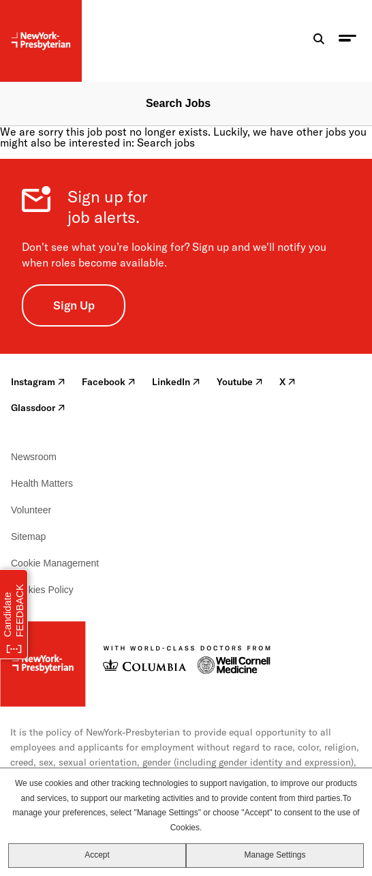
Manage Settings (274, 855)
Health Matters (42, 483)
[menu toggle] (347, 41)
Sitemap (28, 536)
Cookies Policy (42, 589)
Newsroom (34, 456)
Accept (97, 855)
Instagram (38, 382)
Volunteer (31, 509)
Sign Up (74, 305)
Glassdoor (38, 408)
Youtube (240, 382)
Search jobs (166, 142)
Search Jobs (178, 103)
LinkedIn (176, 382)
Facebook (109, 382)
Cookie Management (55, 563)
